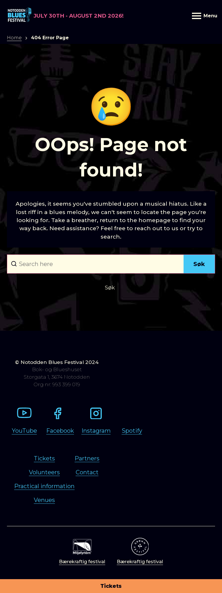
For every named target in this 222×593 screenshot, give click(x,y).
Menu (203, 15)
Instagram (96, 430)
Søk (199, 264)
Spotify (132, 430)
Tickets (111, 586)
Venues (44, 500)
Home (14, 37)
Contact (87, 472)
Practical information (44, 486)
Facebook (60, 430)
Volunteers (44, 472)
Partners (87, 458)
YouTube (24, 430)
